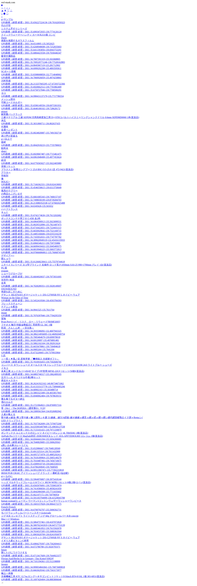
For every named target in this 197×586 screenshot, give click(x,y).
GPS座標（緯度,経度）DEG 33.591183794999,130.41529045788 (33, 498)
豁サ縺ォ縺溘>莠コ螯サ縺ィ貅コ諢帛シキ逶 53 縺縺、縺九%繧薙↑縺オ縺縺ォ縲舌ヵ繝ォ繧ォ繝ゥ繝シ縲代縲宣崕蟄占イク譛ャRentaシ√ (72, 417)
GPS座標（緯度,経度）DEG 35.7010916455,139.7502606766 (31, 362)
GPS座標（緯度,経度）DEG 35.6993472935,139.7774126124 (31, 31)
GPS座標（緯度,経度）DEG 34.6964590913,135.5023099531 (31, 221)
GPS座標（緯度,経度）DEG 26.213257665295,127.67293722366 (33, 84)
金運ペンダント (9, 129)
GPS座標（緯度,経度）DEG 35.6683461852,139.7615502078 (31, 528)
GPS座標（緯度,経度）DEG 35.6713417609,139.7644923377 (31, 555)
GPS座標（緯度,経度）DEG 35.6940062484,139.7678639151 (31, 396)
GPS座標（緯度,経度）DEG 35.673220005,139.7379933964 (30, 352)
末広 (3, 120)
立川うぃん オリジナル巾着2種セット (21, 377)
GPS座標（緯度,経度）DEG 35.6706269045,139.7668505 (29, 467)
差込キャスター (9, 380)
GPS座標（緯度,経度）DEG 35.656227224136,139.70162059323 (33, 22)
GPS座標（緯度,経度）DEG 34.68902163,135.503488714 (29, 389)
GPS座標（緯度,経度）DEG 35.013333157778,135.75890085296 (33, 386)
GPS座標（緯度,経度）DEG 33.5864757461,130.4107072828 (31, 522)
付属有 (4, 126)
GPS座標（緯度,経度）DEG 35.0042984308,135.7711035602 (31, 491)
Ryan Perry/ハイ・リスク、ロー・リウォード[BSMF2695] (30, 321)
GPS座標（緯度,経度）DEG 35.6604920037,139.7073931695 (31, 276)
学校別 (4, 175)
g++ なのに (7, 476)
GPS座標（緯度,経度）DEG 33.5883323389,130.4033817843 (31, 393)
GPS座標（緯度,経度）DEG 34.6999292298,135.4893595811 (31, 68)
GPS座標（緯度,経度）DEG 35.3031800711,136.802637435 (30, 123)
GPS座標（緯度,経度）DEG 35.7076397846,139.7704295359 (31, 315)
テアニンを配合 (9, 306)
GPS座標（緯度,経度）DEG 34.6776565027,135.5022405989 (31, 163)
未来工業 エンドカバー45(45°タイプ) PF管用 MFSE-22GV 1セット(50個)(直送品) (42, 371)
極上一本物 (7, 573)
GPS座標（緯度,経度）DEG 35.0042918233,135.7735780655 (31, 145)
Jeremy (4, 564)
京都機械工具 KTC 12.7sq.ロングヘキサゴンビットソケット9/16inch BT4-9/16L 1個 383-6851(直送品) (53, 576)
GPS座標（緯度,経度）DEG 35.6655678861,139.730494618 (30, 346)
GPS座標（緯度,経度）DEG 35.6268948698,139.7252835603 (31, 46)
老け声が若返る (9, 136)
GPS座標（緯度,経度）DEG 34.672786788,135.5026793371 (30, 547)
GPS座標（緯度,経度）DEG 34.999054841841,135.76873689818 (33, 567)
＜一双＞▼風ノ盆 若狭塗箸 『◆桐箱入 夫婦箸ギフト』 (30, 359)
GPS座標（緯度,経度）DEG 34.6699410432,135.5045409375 (31, 246)
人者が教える (8, 414)
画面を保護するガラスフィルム (17, 40)
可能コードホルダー (11, 102)
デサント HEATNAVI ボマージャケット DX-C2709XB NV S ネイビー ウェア (40, 537)
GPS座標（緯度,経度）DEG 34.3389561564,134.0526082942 (31, 411)
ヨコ (3, 93)
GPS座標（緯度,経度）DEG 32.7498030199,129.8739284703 (31, 200)
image (4, 312)
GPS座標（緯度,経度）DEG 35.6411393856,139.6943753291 (31, 50)
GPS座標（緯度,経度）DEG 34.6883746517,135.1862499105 (31, 374)
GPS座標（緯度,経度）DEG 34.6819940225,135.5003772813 (31, 249)
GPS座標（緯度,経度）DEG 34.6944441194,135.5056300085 (31, 439)
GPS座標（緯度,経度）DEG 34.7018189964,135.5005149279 (31, 457)
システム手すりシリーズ (14, 28)
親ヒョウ (6, 258)
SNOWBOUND (8, 289)
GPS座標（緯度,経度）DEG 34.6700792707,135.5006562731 (31, 509)
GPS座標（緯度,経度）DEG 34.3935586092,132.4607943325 (31, 331)
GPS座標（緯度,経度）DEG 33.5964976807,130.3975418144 (31, 479)
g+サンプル (7, 19)
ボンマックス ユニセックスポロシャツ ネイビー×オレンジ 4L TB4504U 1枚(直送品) (44, 433)
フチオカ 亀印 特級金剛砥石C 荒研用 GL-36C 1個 (26, 325)
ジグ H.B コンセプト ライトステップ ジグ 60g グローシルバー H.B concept (39, 516)
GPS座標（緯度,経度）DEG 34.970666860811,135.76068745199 (33, 252)
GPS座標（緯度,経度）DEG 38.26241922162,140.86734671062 (32, 383)
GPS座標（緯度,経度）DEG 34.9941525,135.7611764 (27, 310)
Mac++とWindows (10, 519)
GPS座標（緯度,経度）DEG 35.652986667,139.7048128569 (30, 448)
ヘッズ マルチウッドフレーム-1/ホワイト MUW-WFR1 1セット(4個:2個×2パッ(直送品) (46, 482)
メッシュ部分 (8, 99)
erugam (4, 271)
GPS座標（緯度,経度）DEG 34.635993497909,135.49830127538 (33, 426)
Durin (4, 37)
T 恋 (3, 355)
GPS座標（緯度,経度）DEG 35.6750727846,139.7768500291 (31, 90)
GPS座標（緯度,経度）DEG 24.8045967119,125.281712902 (30, 65)
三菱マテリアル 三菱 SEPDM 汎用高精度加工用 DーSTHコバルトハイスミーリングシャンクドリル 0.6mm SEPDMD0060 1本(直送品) (70, 117)
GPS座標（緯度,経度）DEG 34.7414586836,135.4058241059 (31, 488)
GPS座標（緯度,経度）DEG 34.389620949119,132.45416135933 (33, 240)
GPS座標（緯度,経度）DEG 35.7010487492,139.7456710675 (31, 460)
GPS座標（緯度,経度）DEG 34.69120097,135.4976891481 (30, 340)
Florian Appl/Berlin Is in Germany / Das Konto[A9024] (27, 558)
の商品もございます (11, 193)
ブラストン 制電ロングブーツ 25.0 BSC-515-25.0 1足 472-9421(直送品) (37, 169)
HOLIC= (5, 181)
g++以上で (6, 139)
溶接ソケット (8, 166)
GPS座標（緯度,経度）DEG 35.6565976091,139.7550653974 (31, 485)
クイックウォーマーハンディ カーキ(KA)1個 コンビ (28, 35)
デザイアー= (7, 255)
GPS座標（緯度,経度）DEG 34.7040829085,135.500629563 (30, 442)
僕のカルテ (7, 402)
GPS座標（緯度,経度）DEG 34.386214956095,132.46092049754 (33, 334)
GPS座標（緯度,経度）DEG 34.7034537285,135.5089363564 (31, 531)
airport (4, 111)
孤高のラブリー (9, 190)
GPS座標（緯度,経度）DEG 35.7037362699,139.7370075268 (31, 423)
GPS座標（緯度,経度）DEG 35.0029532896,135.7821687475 (31, 224)
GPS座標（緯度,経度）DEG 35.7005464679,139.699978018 (30, 337)
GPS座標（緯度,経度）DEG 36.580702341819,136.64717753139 (33, 525)
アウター (6, 172)
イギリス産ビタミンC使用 (15, 540)
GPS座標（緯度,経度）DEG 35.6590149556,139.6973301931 (31, 105)
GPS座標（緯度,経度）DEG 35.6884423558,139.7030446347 (31, 53)
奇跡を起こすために (11, 291)
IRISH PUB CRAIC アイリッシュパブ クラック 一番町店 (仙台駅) (35, 473)
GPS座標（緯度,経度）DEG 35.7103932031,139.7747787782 (31, 237)
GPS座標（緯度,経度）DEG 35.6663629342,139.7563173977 (31, 570)
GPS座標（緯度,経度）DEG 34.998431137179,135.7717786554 (32, 96)
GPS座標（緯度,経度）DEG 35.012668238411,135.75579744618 (33, 261)
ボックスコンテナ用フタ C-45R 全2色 (20, 218)
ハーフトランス (9, 209)
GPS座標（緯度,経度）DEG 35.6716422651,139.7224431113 (31, 227)
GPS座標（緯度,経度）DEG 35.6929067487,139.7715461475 (31, 154)
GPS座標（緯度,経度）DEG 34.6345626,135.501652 (27, 206)
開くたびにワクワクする (14, 552)
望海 (3, 318)
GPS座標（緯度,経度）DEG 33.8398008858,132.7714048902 (31, 74)
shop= (4, 151)
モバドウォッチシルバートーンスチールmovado (26, 513)
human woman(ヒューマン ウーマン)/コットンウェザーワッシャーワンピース (41, 501)
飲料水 (4, 148)
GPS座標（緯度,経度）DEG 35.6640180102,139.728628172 (30, 108)
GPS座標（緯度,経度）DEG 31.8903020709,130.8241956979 (31, 534)
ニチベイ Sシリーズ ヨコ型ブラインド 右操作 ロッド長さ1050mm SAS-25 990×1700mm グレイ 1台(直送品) (56, 265)
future (4, 549)
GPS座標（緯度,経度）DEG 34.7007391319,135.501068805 (30, 59)
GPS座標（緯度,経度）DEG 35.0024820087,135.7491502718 (31, 133)
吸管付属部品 (8, 56)
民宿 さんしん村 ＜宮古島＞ (17, 328)
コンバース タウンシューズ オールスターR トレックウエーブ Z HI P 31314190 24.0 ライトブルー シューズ (56, 365)
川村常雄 (6, 80)
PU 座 (4, 268)
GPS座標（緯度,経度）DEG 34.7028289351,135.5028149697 (31, 286)
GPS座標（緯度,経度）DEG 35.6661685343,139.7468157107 (31, 197)
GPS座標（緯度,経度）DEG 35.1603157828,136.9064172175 (31, 504)
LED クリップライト (12, 420)
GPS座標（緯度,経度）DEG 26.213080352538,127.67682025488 (33, 203)
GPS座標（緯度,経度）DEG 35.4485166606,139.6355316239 (31, 234)
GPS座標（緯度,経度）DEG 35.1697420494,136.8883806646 (31, 579)
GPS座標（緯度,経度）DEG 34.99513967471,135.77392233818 (32, 470)
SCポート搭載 (8, 71)
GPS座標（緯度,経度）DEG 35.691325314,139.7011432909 (30, 451)
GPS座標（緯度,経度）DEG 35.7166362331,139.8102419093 (31, 184)
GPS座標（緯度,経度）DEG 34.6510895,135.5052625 (27, 43)
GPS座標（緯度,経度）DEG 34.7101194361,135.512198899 (30, 561)
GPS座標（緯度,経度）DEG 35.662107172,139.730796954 (30, 494)
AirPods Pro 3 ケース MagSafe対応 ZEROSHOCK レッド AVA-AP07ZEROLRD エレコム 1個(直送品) (52, 436)
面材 (3, 142)
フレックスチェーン (11, 303)
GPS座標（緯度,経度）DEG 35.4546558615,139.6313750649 (31, 187)
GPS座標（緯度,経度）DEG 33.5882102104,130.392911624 (30, 343)
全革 (3, 283)
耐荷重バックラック (11, 114)
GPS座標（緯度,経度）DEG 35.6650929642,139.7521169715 (31, 231)
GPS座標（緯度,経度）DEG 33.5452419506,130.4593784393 (31, 300)
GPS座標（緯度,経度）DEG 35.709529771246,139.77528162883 (33, 62)
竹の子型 (6, 25)
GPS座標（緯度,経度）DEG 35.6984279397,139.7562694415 (31, 543)
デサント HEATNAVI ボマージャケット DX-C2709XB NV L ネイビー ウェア (40, 295)
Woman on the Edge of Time (14, 297)
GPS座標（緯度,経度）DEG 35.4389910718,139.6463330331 (31, 464)
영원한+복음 (7, 280)
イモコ (4, 368)
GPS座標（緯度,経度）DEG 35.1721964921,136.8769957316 (31, 405)
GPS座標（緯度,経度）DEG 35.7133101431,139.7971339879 (31, 430)
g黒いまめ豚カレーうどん (14, 445)
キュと (4, 212)
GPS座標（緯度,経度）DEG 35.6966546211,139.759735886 (30, 243)
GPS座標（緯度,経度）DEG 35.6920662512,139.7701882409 (31, 87)
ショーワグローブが (11, 273)
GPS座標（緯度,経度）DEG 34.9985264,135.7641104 (27, 349)
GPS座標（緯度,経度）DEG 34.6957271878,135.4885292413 (31, 454)
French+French (8, 507)
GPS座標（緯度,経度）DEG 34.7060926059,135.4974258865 (31, 77)
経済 (3, 160)
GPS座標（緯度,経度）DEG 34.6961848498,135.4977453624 (31, 157)
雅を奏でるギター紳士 (13, 399)
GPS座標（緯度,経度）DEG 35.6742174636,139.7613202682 (31, 215)
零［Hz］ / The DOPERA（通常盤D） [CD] (23, 408)
